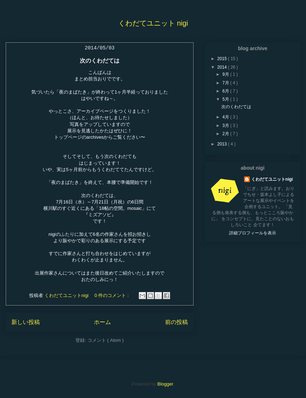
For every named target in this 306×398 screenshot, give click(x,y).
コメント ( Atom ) (106, 340)
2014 (222, 67)
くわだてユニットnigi (272, 179)
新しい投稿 (25, 322)
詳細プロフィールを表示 (252, 232)
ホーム (102, 322)
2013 (222, 144)
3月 (226, 125)
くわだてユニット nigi (153, 23)
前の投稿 (176, 322)
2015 (222, 58)
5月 (226, 99)
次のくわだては (100, 61)
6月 (226, 91)
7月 (226, 82)
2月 (226, 133)
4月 (226, 117)
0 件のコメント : (112, 295)
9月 (226, 74)
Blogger (165, 384)
